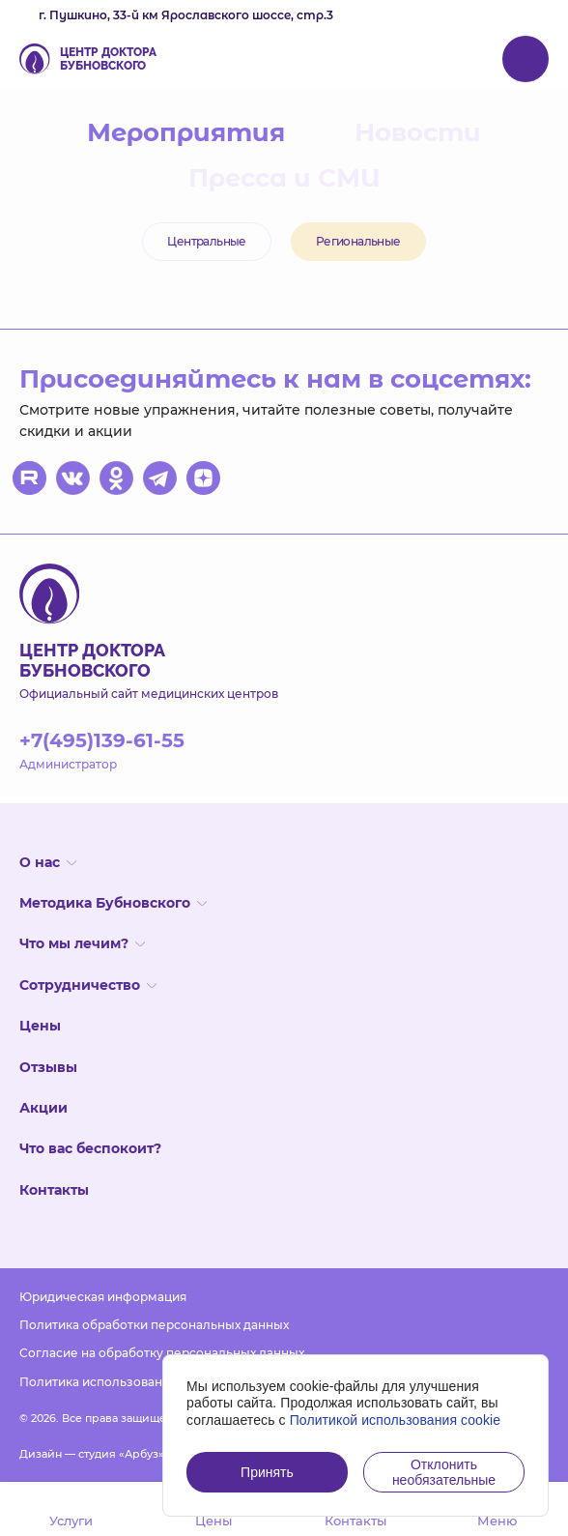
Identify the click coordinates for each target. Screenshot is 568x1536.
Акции (43, 1107)
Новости (418, 132)
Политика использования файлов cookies (146, 1382)
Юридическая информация (102, 1297)
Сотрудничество (87, 985)
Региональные (358, 241)
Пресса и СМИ (284, 177)
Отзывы (48, 1067)
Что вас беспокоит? (90, 1148)
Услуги (71, 1507)
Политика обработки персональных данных (154, 1325)
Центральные (206, 241)
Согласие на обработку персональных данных (161, 1353)
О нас (47, 862)
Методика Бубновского (113, 903)
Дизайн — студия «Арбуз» (91, 1454)
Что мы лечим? (82, 943)
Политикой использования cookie (395, 1420)
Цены (40, 1025)
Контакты (54, 1190)
